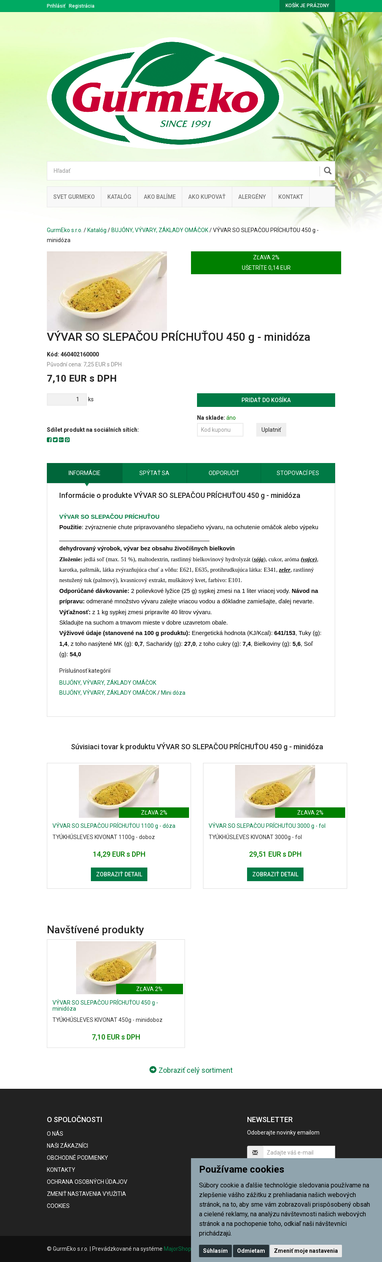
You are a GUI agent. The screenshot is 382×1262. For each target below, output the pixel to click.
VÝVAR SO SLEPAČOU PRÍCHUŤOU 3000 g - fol (267, 826)
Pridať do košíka (266, 400)
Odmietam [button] (251, 1251)
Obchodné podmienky (77, 1158)
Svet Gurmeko (74, 197)
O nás (55, 1134)
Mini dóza (173, 693)
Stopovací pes (298, 473)
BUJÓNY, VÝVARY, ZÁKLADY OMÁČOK (159, 230)
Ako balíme (160, 197)
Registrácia (81, 6)
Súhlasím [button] (215, 1251)
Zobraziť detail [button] (119, 874)
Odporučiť (224, 473)
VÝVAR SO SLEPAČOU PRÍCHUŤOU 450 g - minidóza (105, 1005)
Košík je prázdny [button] (307, 5)
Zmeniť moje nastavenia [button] (306, 1251)
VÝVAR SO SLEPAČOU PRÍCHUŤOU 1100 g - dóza (113, 826)
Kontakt (290, 197)
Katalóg (97, 230)
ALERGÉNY (252, 197)
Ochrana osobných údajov (87, 1182)
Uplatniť (271, 430)
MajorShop (177, 1249)
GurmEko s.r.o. (64, 230)
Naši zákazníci (67, 1146)
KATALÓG (119, 197)
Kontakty (61, 1170)
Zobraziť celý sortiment (191, 1070)
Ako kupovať (207, 197)
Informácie (84, 473)
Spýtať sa (154, 473)
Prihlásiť (56, 6)
